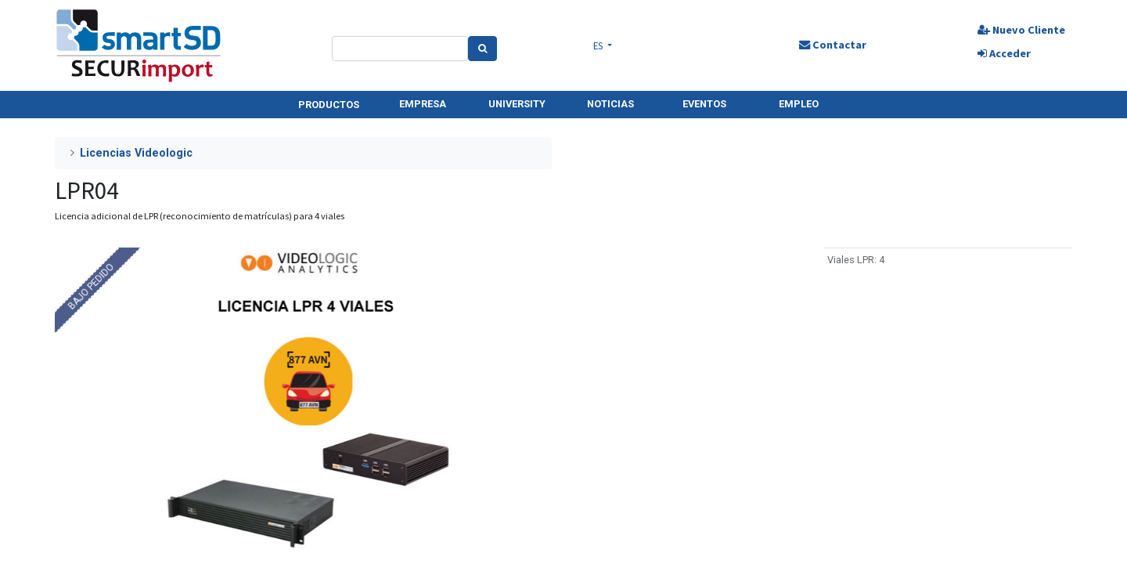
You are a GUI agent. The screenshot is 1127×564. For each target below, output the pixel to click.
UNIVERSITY (516, 104)
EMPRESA (422, 104)
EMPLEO (799, 104)
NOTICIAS (610, 104)
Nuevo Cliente (1016, 30)
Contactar (829, 45)
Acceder (998, 53)
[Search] (485, 48)
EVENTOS (704, 104)
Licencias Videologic (136, 153)
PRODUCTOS (328, 104)
